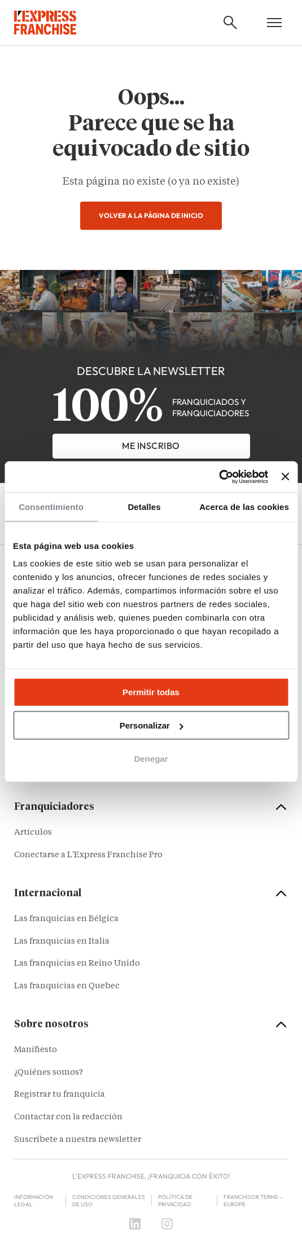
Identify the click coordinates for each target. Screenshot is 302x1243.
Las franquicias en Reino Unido (77, 963)
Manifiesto (35, 1050)
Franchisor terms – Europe (253, 1200)
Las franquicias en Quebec (67, 986)
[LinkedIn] (135, 1224)
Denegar (151, 759)
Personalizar (151, 725)
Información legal (33, 1200)
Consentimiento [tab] (51, 507)
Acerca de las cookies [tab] (244, 507)
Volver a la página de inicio (151, 215)
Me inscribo (151, 445)
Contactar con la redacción (68, 1117)
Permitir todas (151, 692)
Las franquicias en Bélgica (66, 919)
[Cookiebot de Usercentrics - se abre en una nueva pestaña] (218, 476)
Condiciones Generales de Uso (108, 1200)
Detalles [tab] (144, 507)
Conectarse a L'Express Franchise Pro (88, 855)
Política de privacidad (175, 1200)
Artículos (33, 832)
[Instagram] (167, 1224)
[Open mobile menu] (274, 22)
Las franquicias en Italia (62, 941)
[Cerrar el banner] (285, 477)
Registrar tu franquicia (59, 1095)
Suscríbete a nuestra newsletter (77, 1140)
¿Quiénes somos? (48, 1072)
